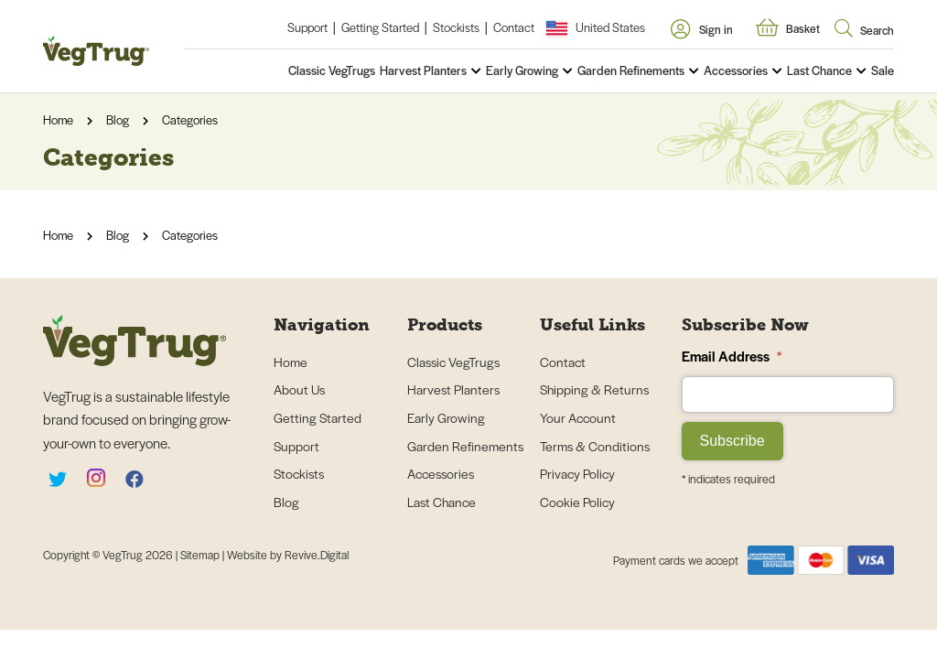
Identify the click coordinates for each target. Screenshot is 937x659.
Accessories (736, 70)
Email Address (731, 355)
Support (307, 27)
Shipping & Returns (594, 389)
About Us (299, 389)
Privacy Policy (577, 473)
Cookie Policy (577, 501)
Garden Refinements (630, 70)
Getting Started (380, 27)
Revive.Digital (317, 554)
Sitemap (201, 554)
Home (58, 119)
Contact (513, 27)
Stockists (456, 27)
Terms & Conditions (595, 446)
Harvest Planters (423, 70)
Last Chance (819, 70)
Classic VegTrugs (331, 70)
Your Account (578, 417)
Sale (882, 70)
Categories (190, 119)
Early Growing (522, 70)
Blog (117, 119)
